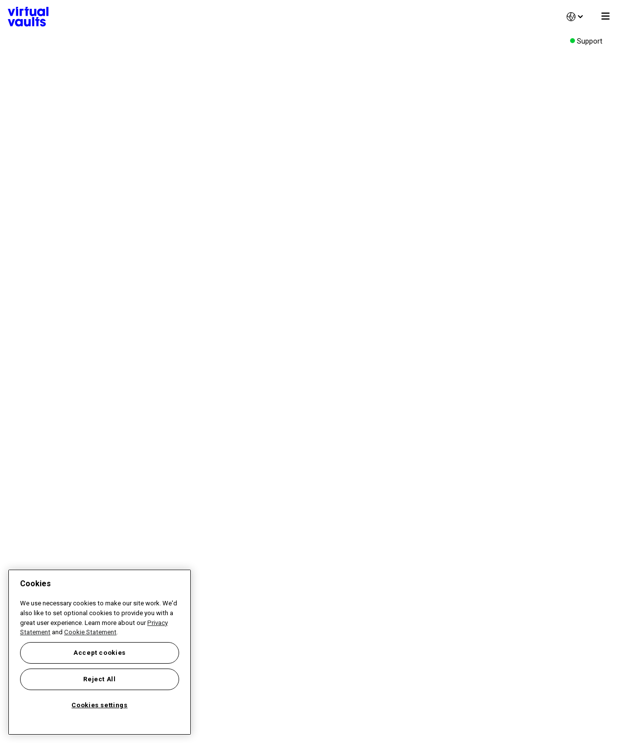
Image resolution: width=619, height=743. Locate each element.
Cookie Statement (90, 632)
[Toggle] (605, 17)
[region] (99, 652)
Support (589, 41)
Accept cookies (99, 652)
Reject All (99, 679)
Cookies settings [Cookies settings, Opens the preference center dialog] (99, 705)
